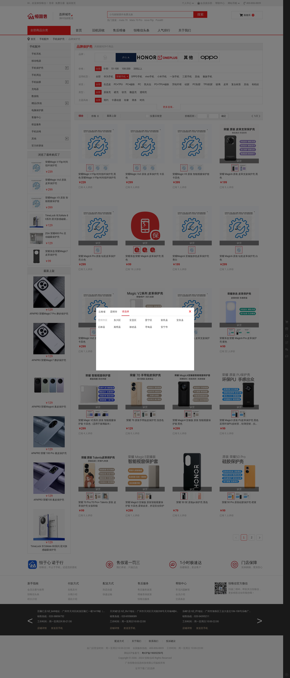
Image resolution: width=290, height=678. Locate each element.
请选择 (125, 311)
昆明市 (113, 311)
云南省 (101, 311)
